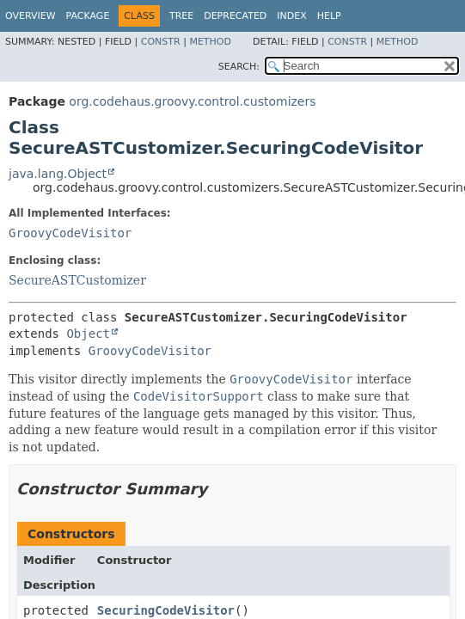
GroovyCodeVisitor (70, 233)
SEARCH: (239, 66)
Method (210, 41)
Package (88, 15)
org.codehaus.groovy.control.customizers (192, 101)
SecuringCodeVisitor (166, 610)
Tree (181, 15)
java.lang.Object (58, 174)
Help (329, 15)
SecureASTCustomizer (77, 280)
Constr (160, 41)
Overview (30, 15)
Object (88, 333)
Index (291, 15)
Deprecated (235, 15)
